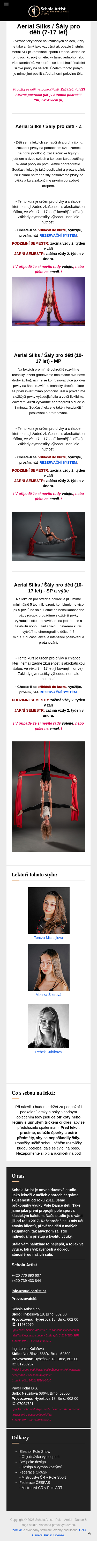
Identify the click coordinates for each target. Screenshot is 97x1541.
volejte (67, 267)
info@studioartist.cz (29, 1291)
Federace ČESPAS (34, 1482)
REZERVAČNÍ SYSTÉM (58, 235)
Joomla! (16, 1530)
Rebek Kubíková (48, 1052)
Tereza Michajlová (48, 938)
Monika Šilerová (49, 995)
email (54, 272)
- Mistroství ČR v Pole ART (40, 1488)
